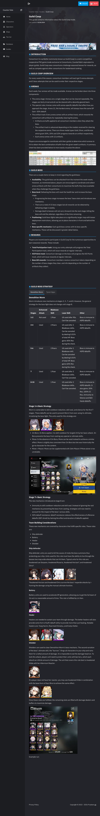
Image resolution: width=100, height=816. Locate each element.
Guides (42, 12)
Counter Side (33, 12)
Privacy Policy (34, 805)
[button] (83, 3)
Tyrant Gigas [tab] (50, 292)
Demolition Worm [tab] (37, 292)
